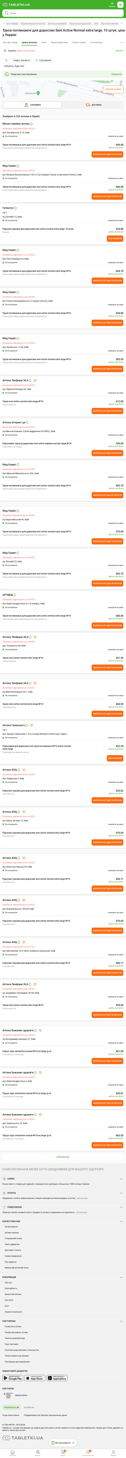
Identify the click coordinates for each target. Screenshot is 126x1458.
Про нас (8, 1282)
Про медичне (10, 1262)
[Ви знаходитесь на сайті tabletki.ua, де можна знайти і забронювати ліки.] (16, 4)
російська (29, 1407)
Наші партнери (11, 1344)
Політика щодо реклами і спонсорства (22, 1350)
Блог (7, 1306)
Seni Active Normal (109, 23)
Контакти (9, 1300)
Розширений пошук (13, 1238)
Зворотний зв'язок (13, 1294)
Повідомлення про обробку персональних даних (45, 1415)
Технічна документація (15, 1338)
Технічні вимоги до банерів (17, 1356)
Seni (96, 23)
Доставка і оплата (13, 1250)
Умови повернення (13, 1256)
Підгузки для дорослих (80, 23)
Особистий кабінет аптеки (16, 1332)
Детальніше (82, 1198)
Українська (10, 1407)
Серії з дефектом (12, 1244)
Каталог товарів (10, 23)
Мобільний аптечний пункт (17, 1268)
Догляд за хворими (57, 23)
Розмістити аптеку (13, 1326)
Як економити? (11, 1227)
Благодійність (11, 1288)
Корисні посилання (13, 1312)
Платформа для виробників (17, 1362)
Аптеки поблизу (12, 1233)
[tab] (29, 43)
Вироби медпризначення (33, 23)
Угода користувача (10, 1415)
